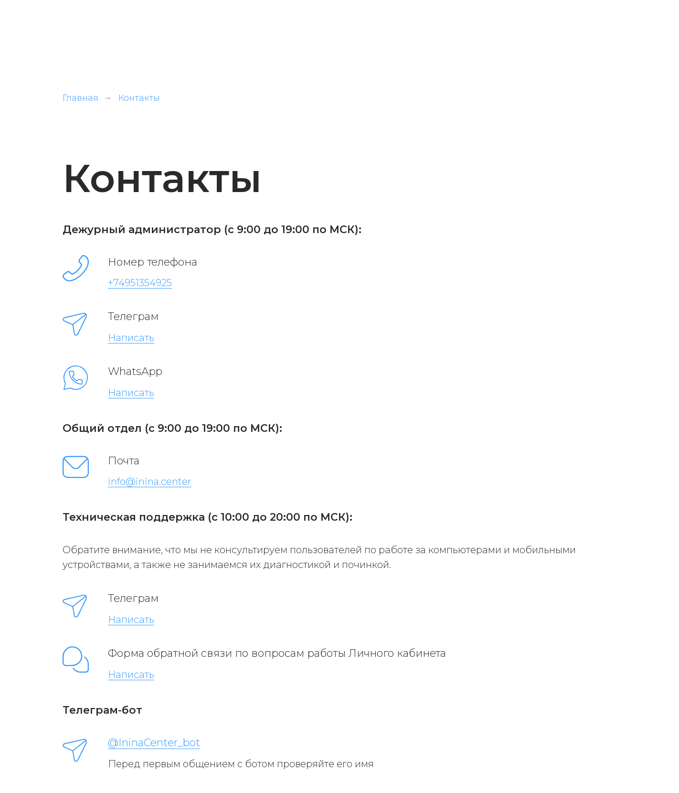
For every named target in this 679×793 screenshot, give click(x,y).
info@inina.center (149, 481)
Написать (131, 337)
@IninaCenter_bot (154, 742)
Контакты (139, 98)
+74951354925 (140, 283)
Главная (80, 98)
